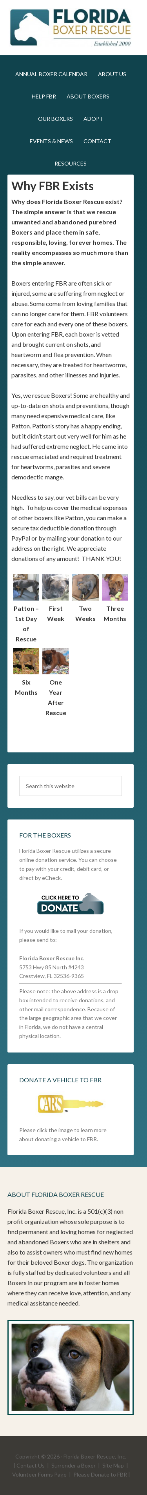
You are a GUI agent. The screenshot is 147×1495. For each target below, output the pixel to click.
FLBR (70, 27)
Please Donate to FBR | (101, 1474)
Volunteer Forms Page (39, 1474)
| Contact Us (29, 1465)
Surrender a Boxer (73, 1465)
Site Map (113, 1465)
